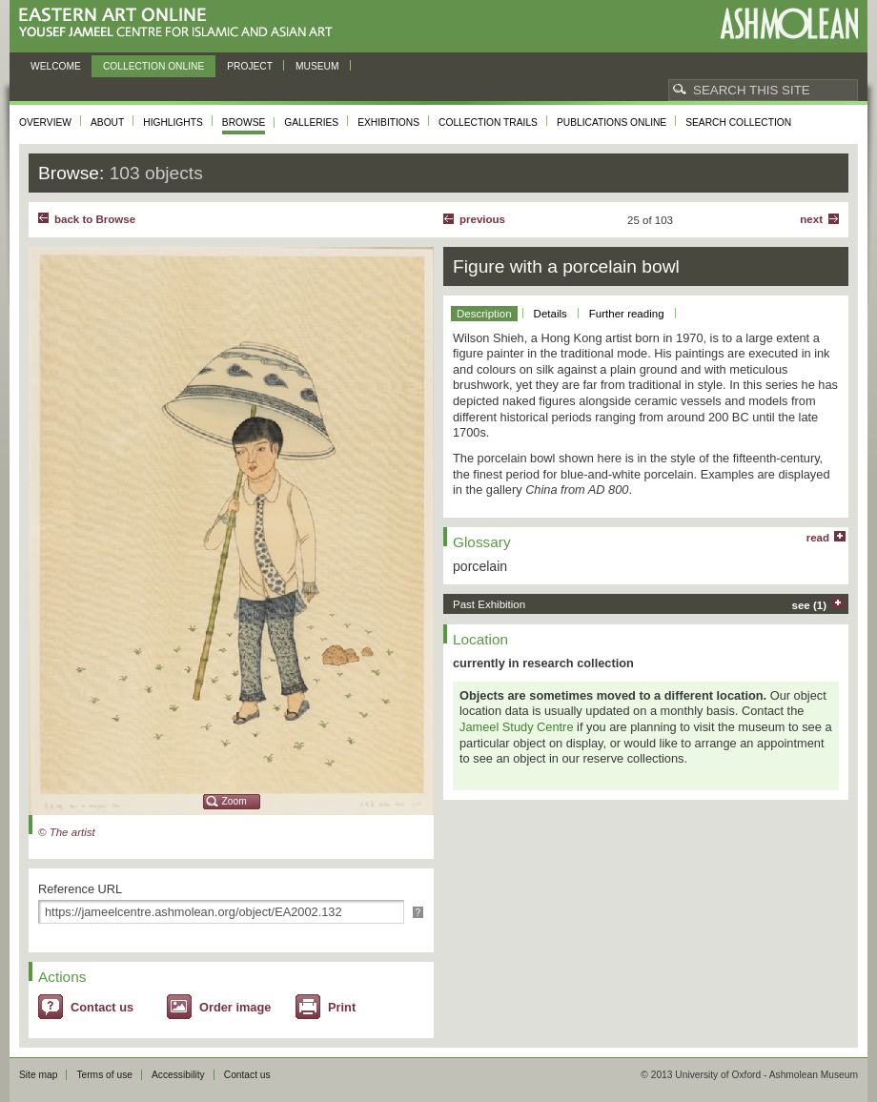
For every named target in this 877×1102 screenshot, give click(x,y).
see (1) (809, 605)
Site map (38, 1075)
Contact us (102, 1007)
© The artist (66, 832)
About (107, 122)
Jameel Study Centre (516, 727)
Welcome (56, 66)
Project (250, 66)
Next (811, 219)
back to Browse (94, 219)
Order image (235, 1007)
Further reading (626, 313)
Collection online (153, 66)
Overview (45, 122)
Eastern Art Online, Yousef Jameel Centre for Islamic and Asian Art (180, 23)
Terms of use (104, 1075)
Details (550, 313)
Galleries (311, 122)
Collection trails (488, 122)
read (817, 537)
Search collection (738, 122)
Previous (482, 219)
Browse (244, 122)
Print (342, 1007)
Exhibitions (388, 122)
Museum (317, 66)
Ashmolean (789, 23)
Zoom (234, 801)
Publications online (611, 122)
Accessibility (178, 1075)
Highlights (173, 122)
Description (484, 313)
